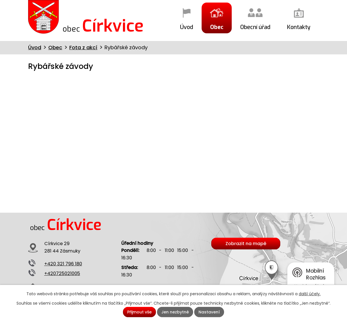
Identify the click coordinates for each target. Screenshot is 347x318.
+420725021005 (62, 273)
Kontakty (298, 27)
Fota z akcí (83, 47)
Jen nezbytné (175, 312)
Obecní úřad (255, 27)
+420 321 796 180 (63, 263)
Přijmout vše (139, 312)
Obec (216, 27)
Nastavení (209, 312)
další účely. (310, 294)
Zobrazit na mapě (245, 243)
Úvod (186, 27)
